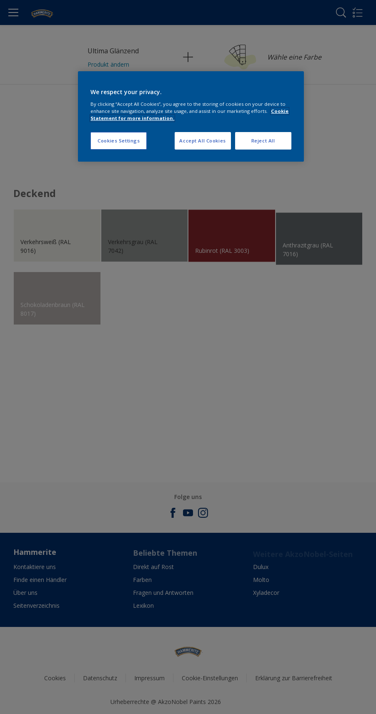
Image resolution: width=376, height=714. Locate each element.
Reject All (263, 140)
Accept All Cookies (202, 140)
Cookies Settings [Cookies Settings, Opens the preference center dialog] (119, 140)
